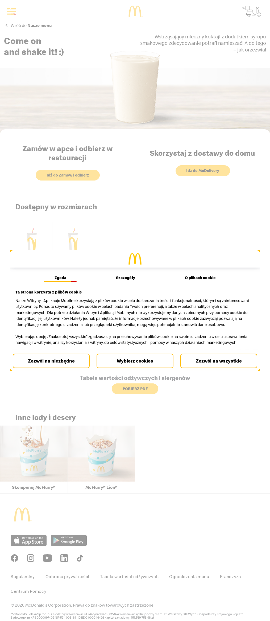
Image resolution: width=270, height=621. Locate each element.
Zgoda (62, 271)
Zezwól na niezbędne (53, 367)
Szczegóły (125, 271)
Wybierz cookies (135, 367)
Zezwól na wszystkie (216, 367)
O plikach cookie (198, 271)
